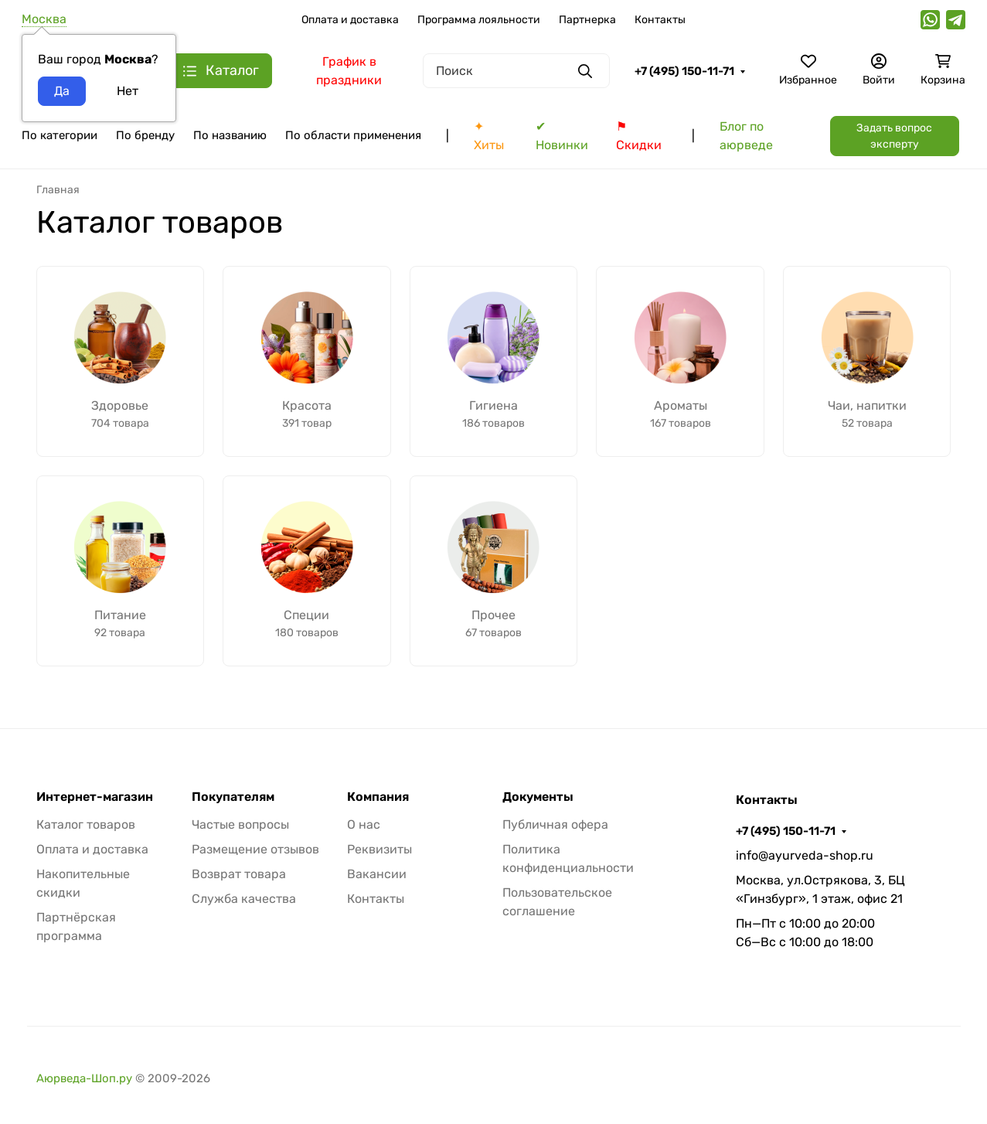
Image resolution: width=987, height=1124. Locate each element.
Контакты (660, 19)
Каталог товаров (85, 824)
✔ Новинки (562, 135)
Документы (537, 797)
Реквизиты (379, 849)
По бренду (145, 135)
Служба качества (244, 898)
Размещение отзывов (255, 849)
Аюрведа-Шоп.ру (84, 1078)
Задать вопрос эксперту (894, 136)
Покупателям (233, 797)
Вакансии (377, 874)
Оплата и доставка (350, 19)
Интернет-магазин (94, 797)
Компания (378, 797)
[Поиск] (516, 70)
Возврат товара (239, 874)
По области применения (353, 135)
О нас (363, 824)
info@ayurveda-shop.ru (804, 855)
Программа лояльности (478, 19)
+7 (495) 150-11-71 (684, 71)
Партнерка (587, 19)
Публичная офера (555, 824)
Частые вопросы (240, 824)
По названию (230, 135)
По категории (59, 135)
